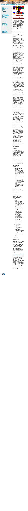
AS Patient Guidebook (5, 15)
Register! (3, 9)
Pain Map (3, 16)
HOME (3, 7)
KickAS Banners (5, 32)
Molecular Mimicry (5, 24)
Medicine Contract (5, 14)
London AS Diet (4, 23)
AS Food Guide (4, 26)
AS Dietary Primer (5, 25)
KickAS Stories (4, 31)
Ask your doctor (4, 18)
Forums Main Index (5, 8)
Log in (3, 10)
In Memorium (4, 30)
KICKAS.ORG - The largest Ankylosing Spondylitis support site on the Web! (13, 4)
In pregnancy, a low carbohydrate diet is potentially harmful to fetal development (18, 254)
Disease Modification (5, 17)
